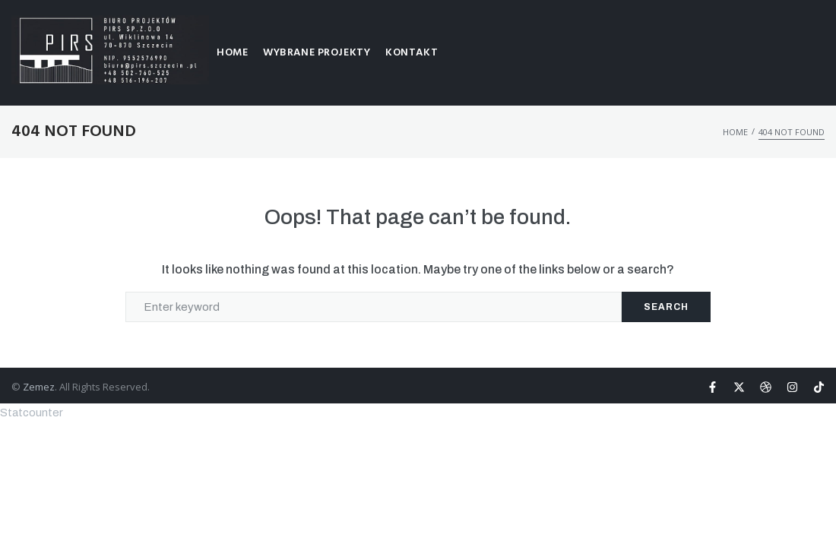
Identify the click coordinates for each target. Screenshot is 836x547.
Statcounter (31, 412)
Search (666, 307)
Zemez (39, 387)
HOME (735, 132)
